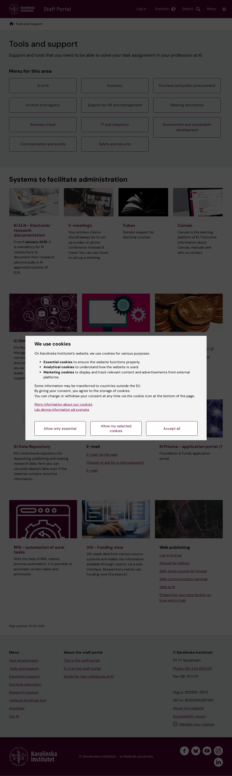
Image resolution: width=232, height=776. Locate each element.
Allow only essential (60, 428)
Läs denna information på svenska (61, 409)
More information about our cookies (63, 404)
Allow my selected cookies (116, 428)
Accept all (171, 428)
